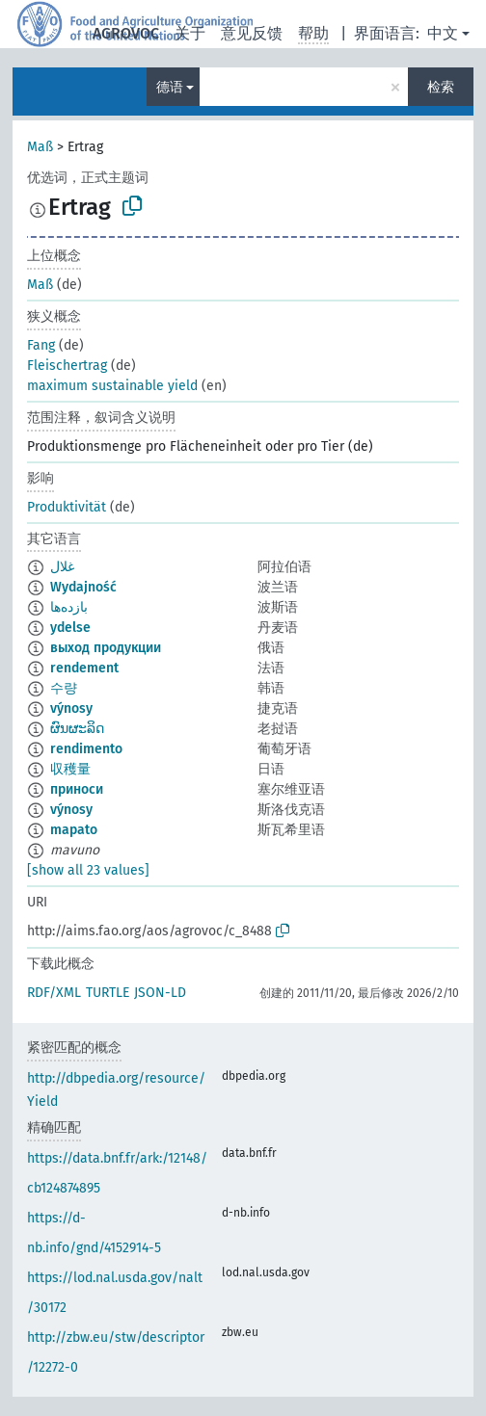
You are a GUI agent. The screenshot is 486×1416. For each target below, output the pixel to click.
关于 (190, 33)
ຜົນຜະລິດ (77, 729)
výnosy (71, 708)
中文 (442, 33)
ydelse (70, 627)
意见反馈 (252, 33)
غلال (62, 567)
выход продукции (105, 648)
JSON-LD (160, 992)
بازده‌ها (69, 607)
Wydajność (83, 587)
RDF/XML (54, 992)
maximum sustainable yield (112, 386)
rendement (84, 668)
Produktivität (66, 507)
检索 (440, 87)
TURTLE (107, 992)
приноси (76, 789)
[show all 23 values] (88, 870)
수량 (63, 688)
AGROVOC (126, 33)
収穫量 (70, 769)
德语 (169, 87)
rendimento (86, 749)
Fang (41, 345)
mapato (73, 830)
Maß (40, 147)
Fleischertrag (67, 365)
